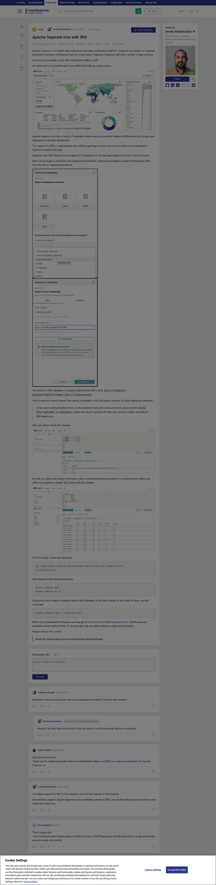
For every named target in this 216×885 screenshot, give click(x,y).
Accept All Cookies (177, 872)
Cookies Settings (153, 872)
